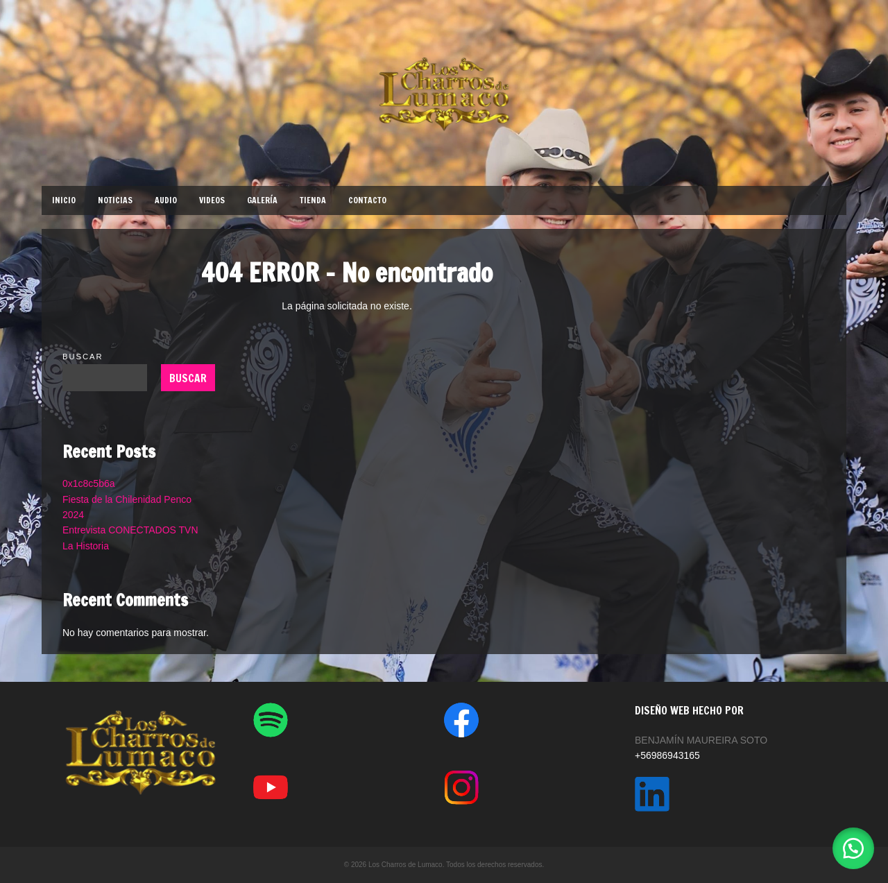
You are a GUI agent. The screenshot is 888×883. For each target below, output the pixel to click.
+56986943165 (667, 755)
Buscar (82, 356)
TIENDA (313, 200)
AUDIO (166, 200)
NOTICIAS (115, 200)
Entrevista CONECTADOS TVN (130, 529)
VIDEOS (212, 200)
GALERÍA (262, 200)
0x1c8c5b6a (88, 483)
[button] (853, 848)
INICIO (64, 200)
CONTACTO (367, 200)
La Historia (85, 545)
